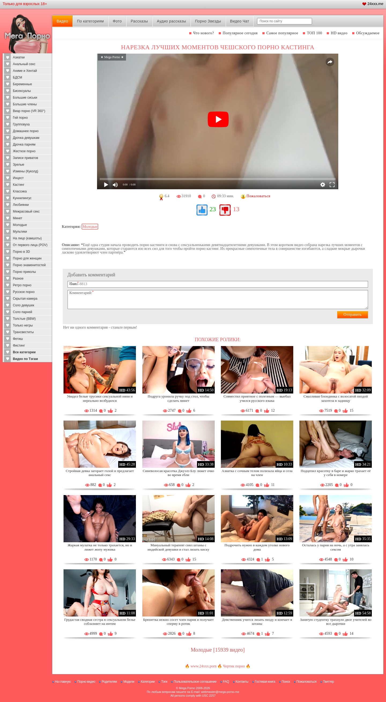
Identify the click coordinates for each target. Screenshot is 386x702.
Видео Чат (239, 21)
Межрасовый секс (26, 211)
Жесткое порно (24, 151)
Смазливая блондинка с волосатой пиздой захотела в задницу (335, 398)
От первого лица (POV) (30, 245)
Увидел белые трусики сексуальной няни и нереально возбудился (100, 398)
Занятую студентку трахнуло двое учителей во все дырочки (335, 622)
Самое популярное (282, 33)
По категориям (90, 21)
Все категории (24, 352)
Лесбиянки (21, 205)
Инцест (18, 178)
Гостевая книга (265, 682)
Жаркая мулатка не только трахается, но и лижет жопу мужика (100, 547)
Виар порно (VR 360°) (29, 111)
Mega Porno (187, 688)
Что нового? (203, 33)
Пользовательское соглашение (195, 682)
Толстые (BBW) (24, 319)
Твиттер (328, 682)
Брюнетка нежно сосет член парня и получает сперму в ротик (178, 622)
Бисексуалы (22, 91)
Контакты (242, 682)
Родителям (109, 682)
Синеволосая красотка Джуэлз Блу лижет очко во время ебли (178, 473)
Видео (62, 21)
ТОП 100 (314, 33)
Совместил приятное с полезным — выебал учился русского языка (257, 398)
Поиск (286, 682)
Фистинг (19, 345)
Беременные (22, 84)
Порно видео (86, 682)
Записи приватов (25, 158)
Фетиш (18, 339)
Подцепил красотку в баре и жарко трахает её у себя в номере (336, 473)
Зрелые (18, 164)
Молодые (20, 225)
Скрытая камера (25, 298)
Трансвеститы (23, 332)
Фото (117, 21)
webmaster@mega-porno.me (220, 691)
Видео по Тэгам (25, 359)
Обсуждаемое (368, 33)
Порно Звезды (208, 21)
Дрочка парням (24, 144)
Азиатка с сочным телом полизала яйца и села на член (257, 473)
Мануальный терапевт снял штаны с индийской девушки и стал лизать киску (178, 547)
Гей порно (20, 118)
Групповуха (21, 124)
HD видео (339, 33)
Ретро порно (22, 285)
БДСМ (17, 77)
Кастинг (18, 185)
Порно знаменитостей (29, 265)
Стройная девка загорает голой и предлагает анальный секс (100, 473)
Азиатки (19, 57)
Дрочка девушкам (26, 138)
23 (213, 209)
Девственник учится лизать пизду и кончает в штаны (257, 622)
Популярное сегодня (240, 33)
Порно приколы (24, 272)
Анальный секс (24, 64)
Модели (128, 682)
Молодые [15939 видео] (218, 650)
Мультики (20, 231)
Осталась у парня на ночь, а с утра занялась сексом (335, 547)
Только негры (23, 325)
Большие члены (25, 104)
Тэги (164, 682)
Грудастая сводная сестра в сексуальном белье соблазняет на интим (99, 622)
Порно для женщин (27, 258)
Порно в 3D (21, 252)
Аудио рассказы (171, 21)
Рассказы (139, 21)
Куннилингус (22, 198)
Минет (17, 218)
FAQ (226, 682)
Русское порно (24, 292)
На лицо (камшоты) (27, 238)
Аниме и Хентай (25, 71)
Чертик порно (234, 666)
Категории (148, 682)
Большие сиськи (25, 97)
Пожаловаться (306, 682)
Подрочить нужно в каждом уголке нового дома (257, 547)
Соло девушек (23, 305)
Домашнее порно (26, 131)
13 (236, 209)
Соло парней (22, 312)
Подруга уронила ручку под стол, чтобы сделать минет (178, 398)
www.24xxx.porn (204, 666)
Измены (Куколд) (25, 171)
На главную (63, 682)
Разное (18, 278)
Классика (20, 191)
